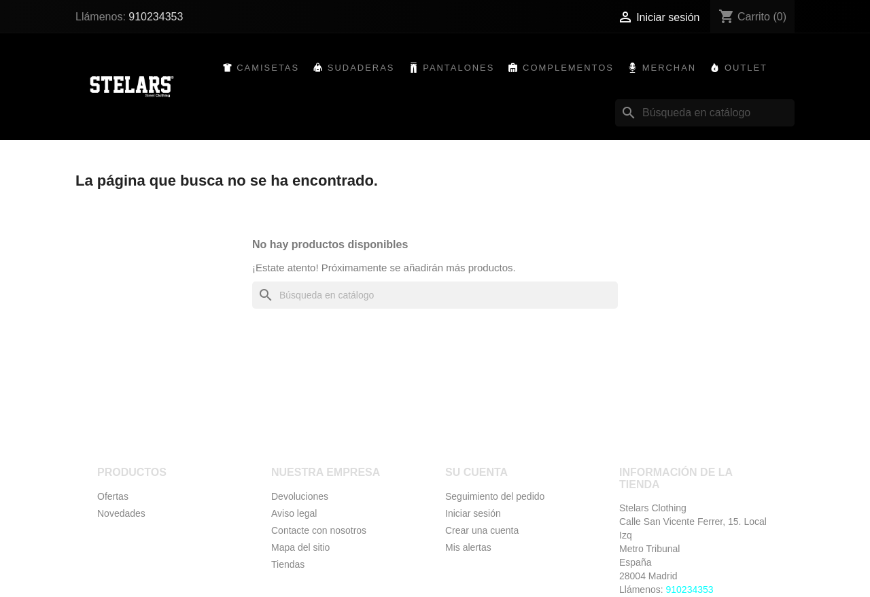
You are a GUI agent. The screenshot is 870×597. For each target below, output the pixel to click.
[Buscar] (705, 112)
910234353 (155, 16)
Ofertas (112, 496)
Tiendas (287, 564)
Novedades (121, 513)
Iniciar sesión (473, 513)
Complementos (568, 68)
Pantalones (458, 68)
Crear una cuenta (482, 530)
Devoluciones (299, 496)
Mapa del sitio (300, 547)
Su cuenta (476, 472)
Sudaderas (361, 68)
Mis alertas (468, 547)
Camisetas (268, 68)
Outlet (746, 68)
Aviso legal (294, 513)
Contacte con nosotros (318, 530)
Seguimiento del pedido (494, 496)
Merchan (669, 68)
